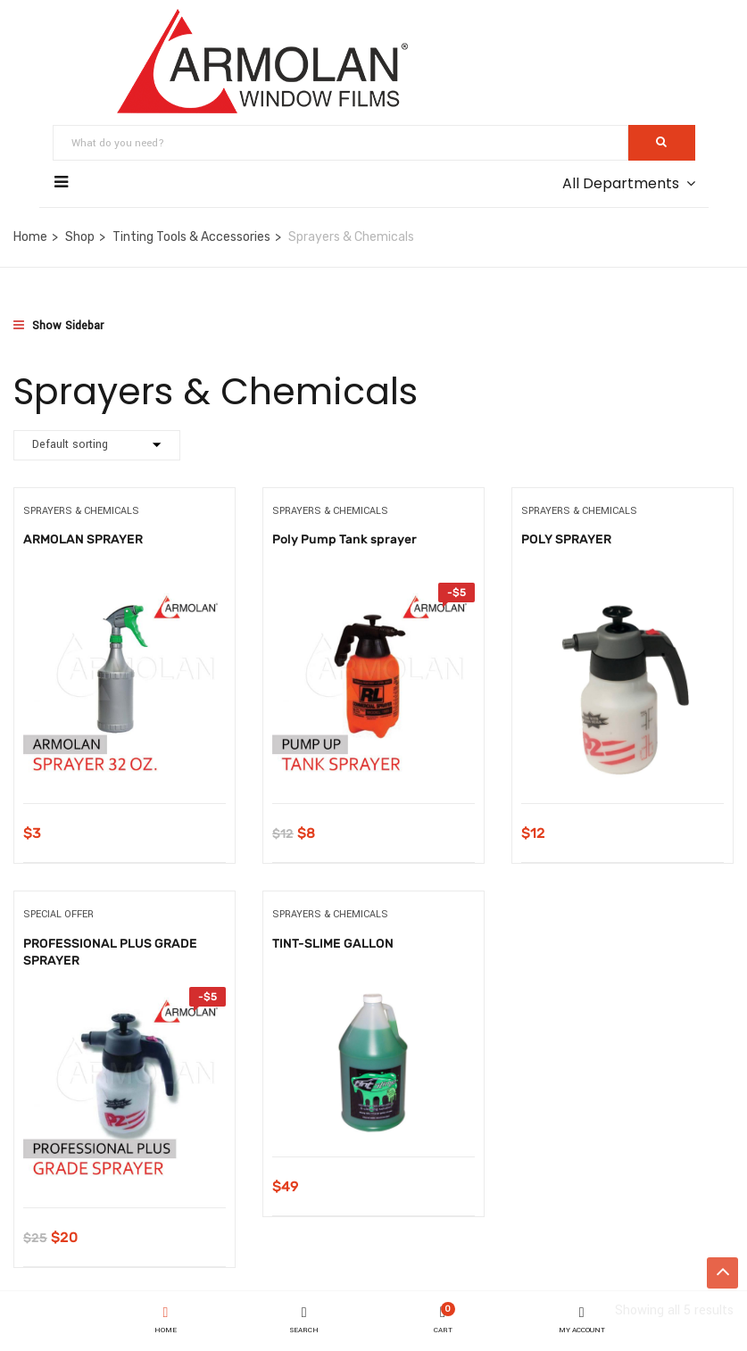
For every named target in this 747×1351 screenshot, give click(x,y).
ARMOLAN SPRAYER (83, 539)
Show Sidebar (58, 326)
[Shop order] (96, 445)
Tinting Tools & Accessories (191, 237)
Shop (80, 237)
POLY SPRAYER (566, 539)
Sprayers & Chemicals (81, 511)
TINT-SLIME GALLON (333, 943)
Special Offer (58, 914)
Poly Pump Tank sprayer (344, 539)
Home (30, 237)
